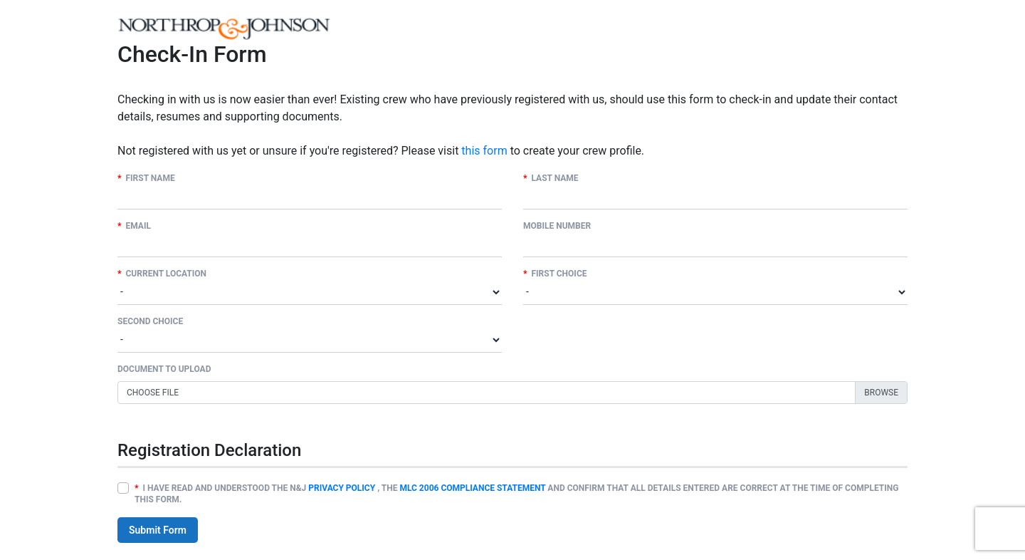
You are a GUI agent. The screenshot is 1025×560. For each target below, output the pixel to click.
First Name (146, 178)
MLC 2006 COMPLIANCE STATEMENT (472, 488)
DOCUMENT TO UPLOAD (164, 369)
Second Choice (150, 321)
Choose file (153, 393)
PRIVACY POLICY (341, 488)
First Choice (555, 274)
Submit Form (157, 530)
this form (484, 150)
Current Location (161, 274)
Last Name (551, 178)
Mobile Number (557, 226)
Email (134, 226)
